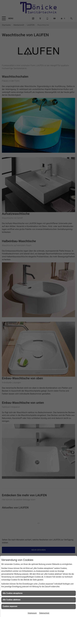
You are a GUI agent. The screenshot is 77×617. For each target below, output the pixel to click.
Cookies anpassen (10, 606)
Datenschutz (44, 613)
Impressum (32, 613)
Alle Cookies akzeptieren (13, 593)
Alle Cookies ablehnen (11, 600)
